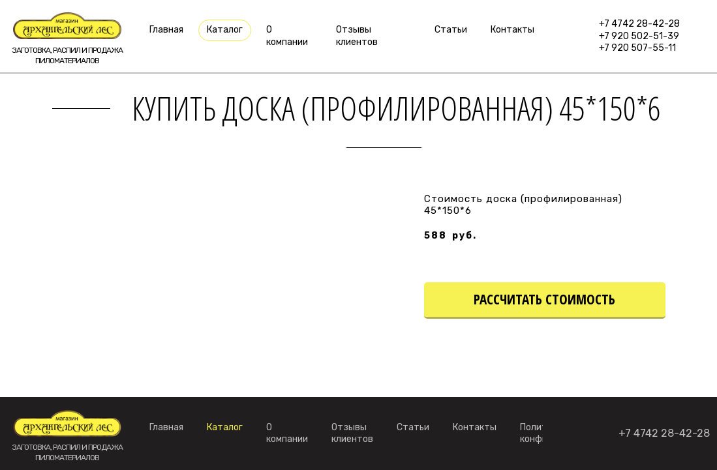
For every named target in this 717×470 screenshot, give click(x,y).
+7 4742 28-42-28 (639, 23)
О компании (287, 35)
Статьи (451, 29)
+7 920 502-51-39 (639, 36)
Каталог (225, 29)
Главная (166, 29)
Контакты (512, 29)
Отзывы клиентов (357, 35)
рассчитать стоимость (544, 299)
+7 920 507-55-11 (637, 47)
